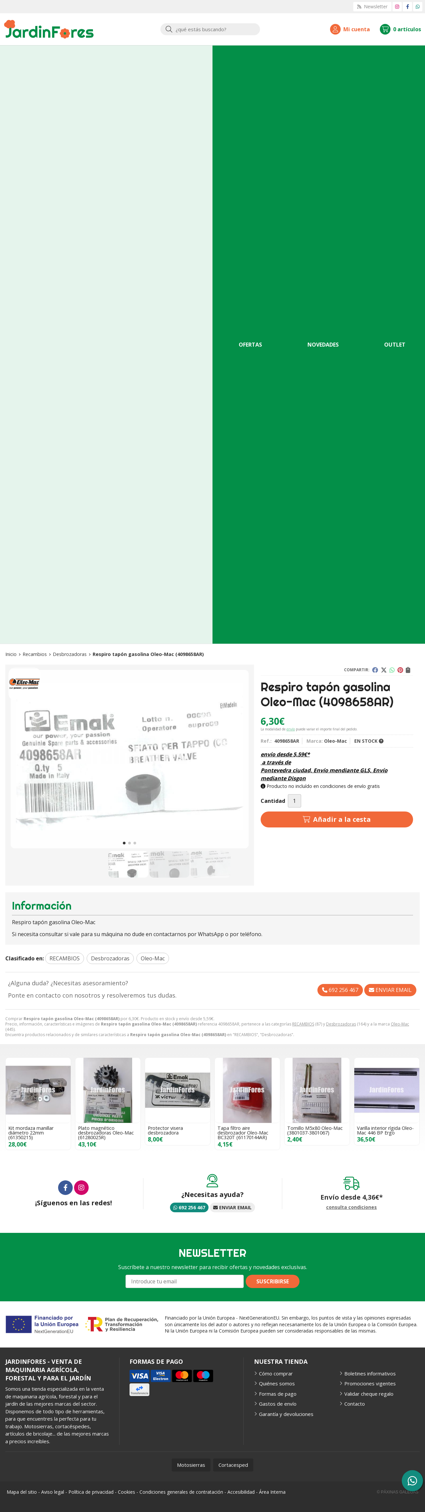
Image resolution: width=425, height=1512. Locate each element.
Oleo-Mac (400, 1024)
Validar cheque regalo (368, 1393)
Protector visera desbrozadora (165, 1130)
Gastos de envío (278, 1403)
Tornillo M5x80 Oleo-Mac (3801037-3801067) (315, 1130)
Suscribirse (272, 1281)
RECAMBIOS (303, 1024)
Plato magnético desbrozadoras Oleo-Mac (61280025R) (106, 1133)
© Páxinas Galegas (397, 1492)
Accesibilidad (241, 1492)
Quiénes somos (277, 1383)
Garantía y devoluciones (286, 1414)
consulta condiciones (351, 1207)
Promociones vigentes (370, 1383)
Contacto (354, 1403)
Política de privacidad (91, 1492)
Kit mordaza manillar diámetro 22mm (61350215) (30, 1133)
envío (291, 729)
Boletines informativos (370, 1373)
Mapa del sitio (22, 1492)
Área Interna (272, 1492)
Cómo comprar (276, 1373)
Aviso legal (52, 1492)
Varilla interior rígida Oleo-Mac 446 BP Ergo (385, 1130)
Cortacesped (233, 1464)
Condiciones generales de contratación (181, 1492)
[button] (124, 843)
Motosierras (191, 1464)
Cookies (126, 1492)
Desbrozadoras (341, 1024)
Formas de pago (278, 1393)
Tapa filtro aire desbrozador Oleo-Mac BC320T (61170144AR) (242, 1133)
